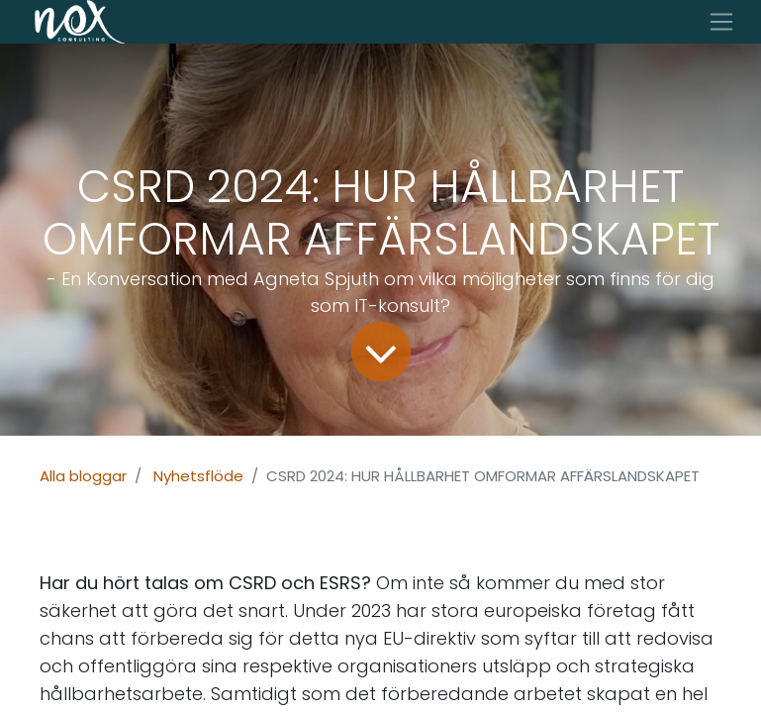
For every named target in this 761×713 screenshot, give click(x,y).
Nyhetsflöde (198, 475)
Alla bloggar (83, 475)
